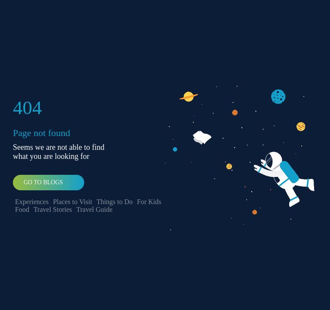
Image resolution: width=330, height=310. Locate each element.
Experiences (32, 201)
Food (22, 209)
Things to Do (114, 201)
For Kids (149, 201)
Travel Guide (94, 209)
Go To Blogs (43, 182)
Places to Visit (72, 201)
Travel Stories (53, 209)
